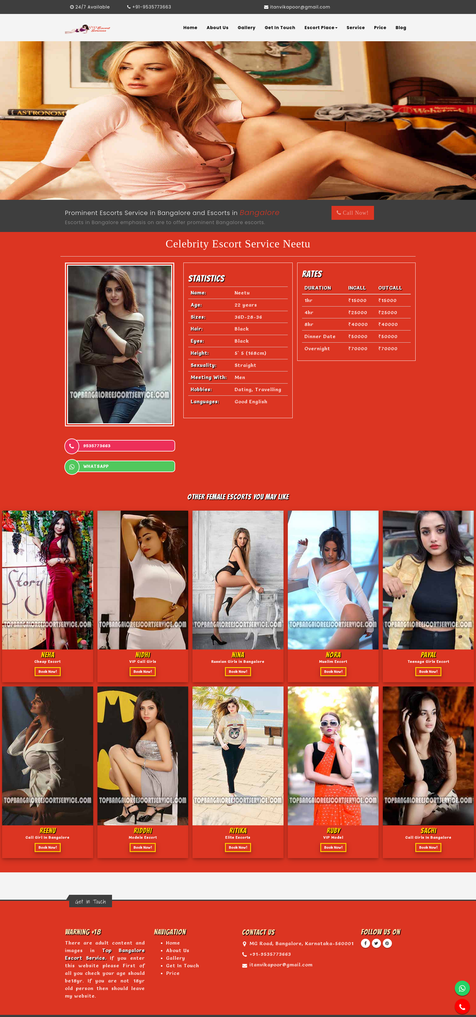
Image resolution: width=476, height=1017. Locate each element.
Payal (428, 634)
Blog (401, 28)
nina (238, 634)
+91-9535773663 (149, 7)
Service (356, 28)
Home (190, 28)
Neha (47, 634)
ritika (237, 810)
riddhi (143, 810)
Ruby (333, 810)
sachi (428, 810)
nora (333, 634)
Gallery (247, 28)
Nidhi (142, 634)
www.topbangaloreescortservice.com (213, 1004)
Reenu (47, 810)
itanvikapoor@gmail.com (297, 7)
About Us (218, 28)
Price (380, 28)
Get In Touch (280, 28)
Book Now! (48, 651)
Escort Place (321, 28)
